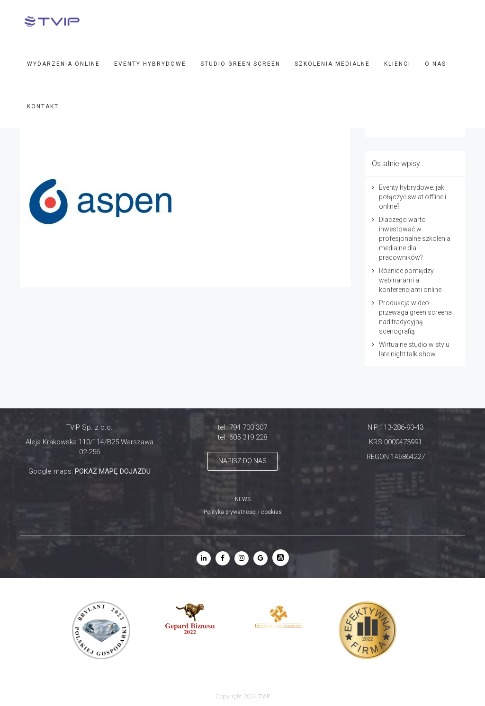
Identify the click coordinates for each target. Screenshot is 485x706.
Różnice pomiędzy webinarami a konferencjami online (410, 280)
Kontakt (43, 106)
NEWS (243, 499)
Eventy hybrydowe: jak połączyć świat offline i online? (412, 197)
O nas (435, 64)
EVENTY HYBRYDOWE (150, 64)
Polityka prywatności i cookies (243, 512)
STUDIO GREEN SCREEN (240, 64)
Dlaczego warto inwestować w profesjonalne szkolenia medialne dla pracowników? (414, 238)
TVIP (264, 696)
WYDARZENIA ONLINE (63, 64)
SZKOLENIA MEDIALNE (332, 64)
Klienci (397, 64)
